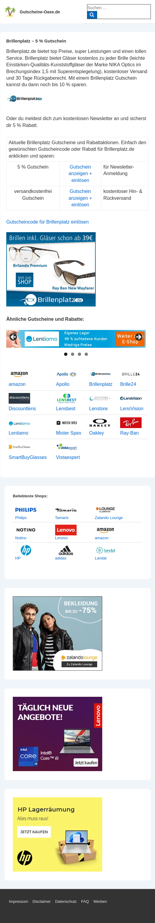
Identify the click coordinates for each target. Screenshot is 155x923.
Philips (21, 517)
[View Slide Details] (76, 339)
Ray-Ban (129, 432)
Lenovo (61, 538)
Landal (100, 558)
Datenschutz (66, 901)
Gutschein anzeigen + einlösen (80, 173)
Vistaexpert (68, 457)
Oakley (96, 432)
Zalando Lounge (109, 517)
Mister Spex (68, 432)
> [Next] (138, 337)
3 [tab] (79, 354)
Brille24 (128, 384)
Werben (100, 901)
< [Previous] (13, 337)
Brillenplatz (100, 384)
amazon (17, 384)
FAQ (85, 901)
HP (18, 558)
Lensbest (65, 408)
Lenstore (98, 408)
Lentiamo (18, 432)
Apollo (62, 384)
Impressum (18, 901)
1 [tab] (65, 354)
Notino (21, 538)
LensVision (131, 408)
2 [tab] (72, 354)
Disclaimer (41, 901)
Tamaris (62, 517)
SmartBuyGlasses (28, 457)
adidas (60, 558)
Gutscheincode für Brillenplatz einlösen (47, 221)
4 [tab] (86, 354)
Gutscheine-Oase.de (40, 12)
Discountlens (22, 408)
